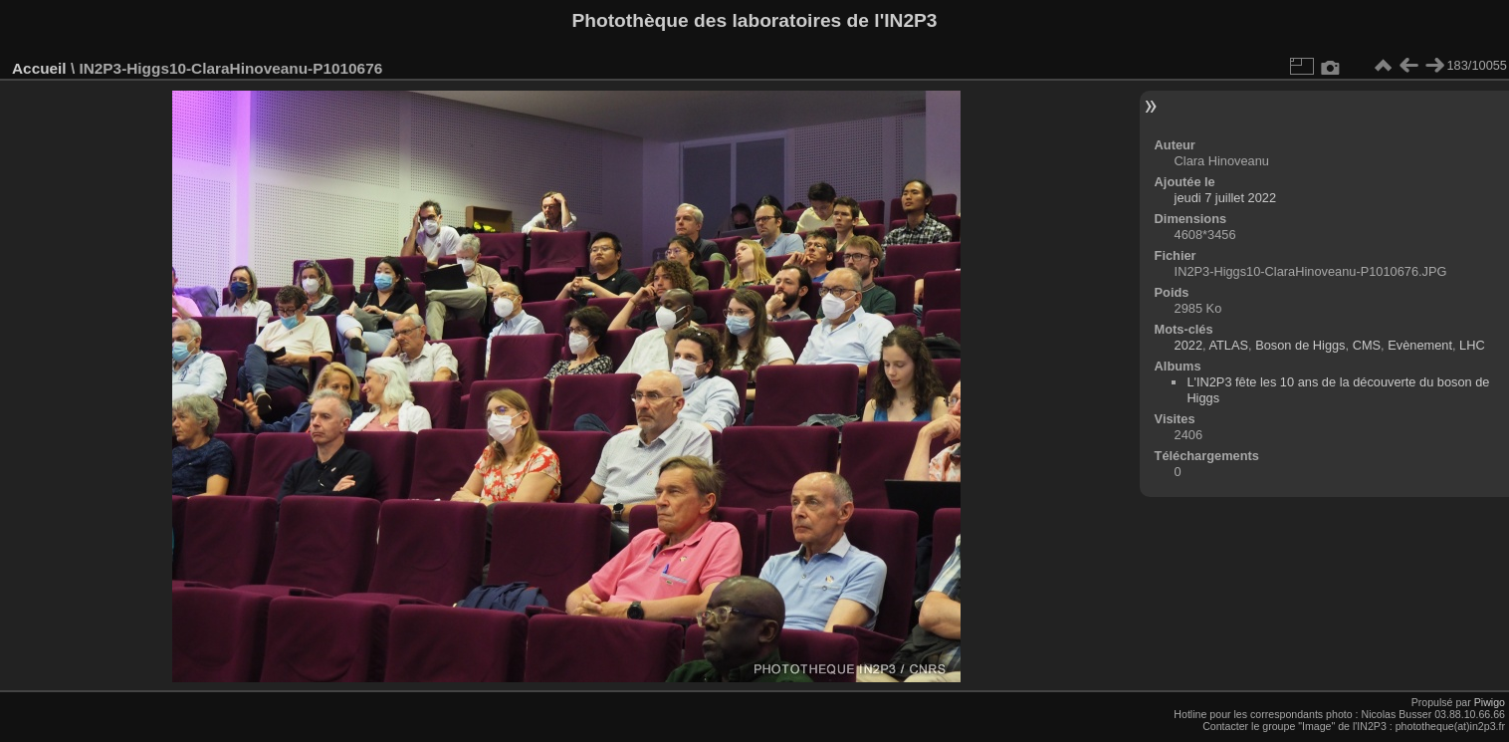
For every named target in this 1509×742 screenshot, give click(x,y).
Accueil (39, 68)
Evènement (1420, 345)
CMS (1367, 345)
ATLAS (1228, 345)
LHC (1472, 345)
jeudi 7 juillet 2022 (1225, 197)
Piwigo (1489, 702)
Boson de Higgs (1300, 345)
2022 (1188, 345)
